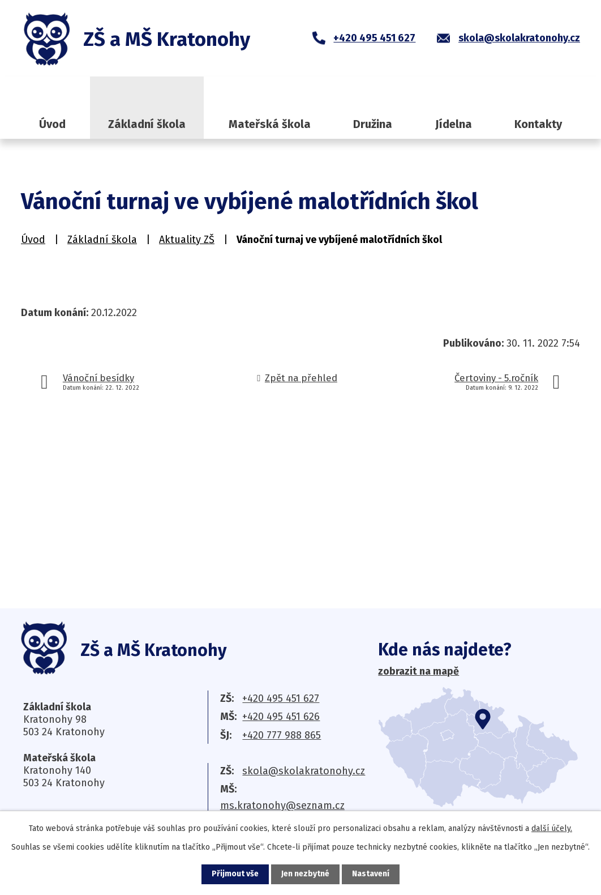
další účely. (551, 828)
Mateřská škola (270, 124)
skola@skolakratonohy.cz (303, 771)
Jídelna (453, 124)
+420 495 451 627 (280, 698)
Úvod (52, 124)
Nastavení (370, 874)
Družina (372, 124)
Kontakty (538, 124)
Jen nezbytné (305, 874)
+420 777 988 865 (281, 735)
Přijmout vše (235, 874)
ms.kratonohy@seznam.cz (282, 805)
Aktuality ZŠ (186, 239)
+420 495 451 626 (281, 716)
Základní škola (147, 124)
